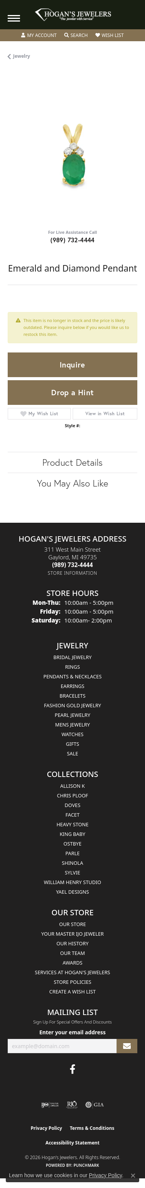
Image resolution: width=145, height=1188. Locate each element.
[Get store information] (72, 573)
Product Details (72, 462)
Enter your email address (72, 1032)
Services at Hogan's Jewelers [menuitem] (72, 972)
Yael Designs (72, 891)
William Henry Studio (72, 882)
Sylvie (72, 872)
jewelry (21, 56)
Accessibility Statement (72, 1142)
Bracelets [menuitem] (72, 695)
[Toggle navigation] (14, 18)
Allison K (72, 785)
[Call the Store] (72, 565)
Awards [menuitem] (73, 962)
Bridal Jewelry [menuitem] (72, 657)
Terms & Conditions (92, 1128)
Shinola (72, 862)
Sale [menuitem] (72, 753)
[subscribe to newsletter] (127, 1046)
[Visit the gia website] (94, 1105)
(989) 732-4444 (72, 240)
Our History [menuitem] (73, 943)
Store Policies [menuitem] (73, 981)
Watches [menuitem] (72, 734)
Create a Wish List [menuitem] (72, 991)
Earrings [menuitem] (73, 686)
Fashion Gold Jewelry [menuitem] (72, 705)
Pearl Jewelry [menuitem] (72, 714)
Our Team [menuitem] (72, 953)
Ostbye (72, 843)
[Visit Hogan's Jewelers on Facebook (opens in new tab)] (72, 1069)
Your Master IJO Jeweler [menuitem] (72, 933)
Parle (72, 853)
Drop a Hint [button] (72, 392)
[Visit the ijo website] (49, 1105)
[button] (39, 35)
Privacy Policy (46, 1128)
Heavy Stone (72, 824)
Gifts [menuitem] (72, 743)
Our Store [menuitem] (72, 924)
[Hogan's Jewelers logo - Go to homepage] (72, 15)
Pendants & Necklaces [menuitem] (72, 676)
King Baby (72, 834)
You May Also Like (72, 483)
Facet (72, 814)
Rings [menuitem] (72, 666)
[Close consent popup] (133, 1175)
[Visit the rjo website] (72, 1105)
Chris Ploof (72, 795)
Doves (72, 805)
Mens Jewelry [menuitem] (72, 724)
